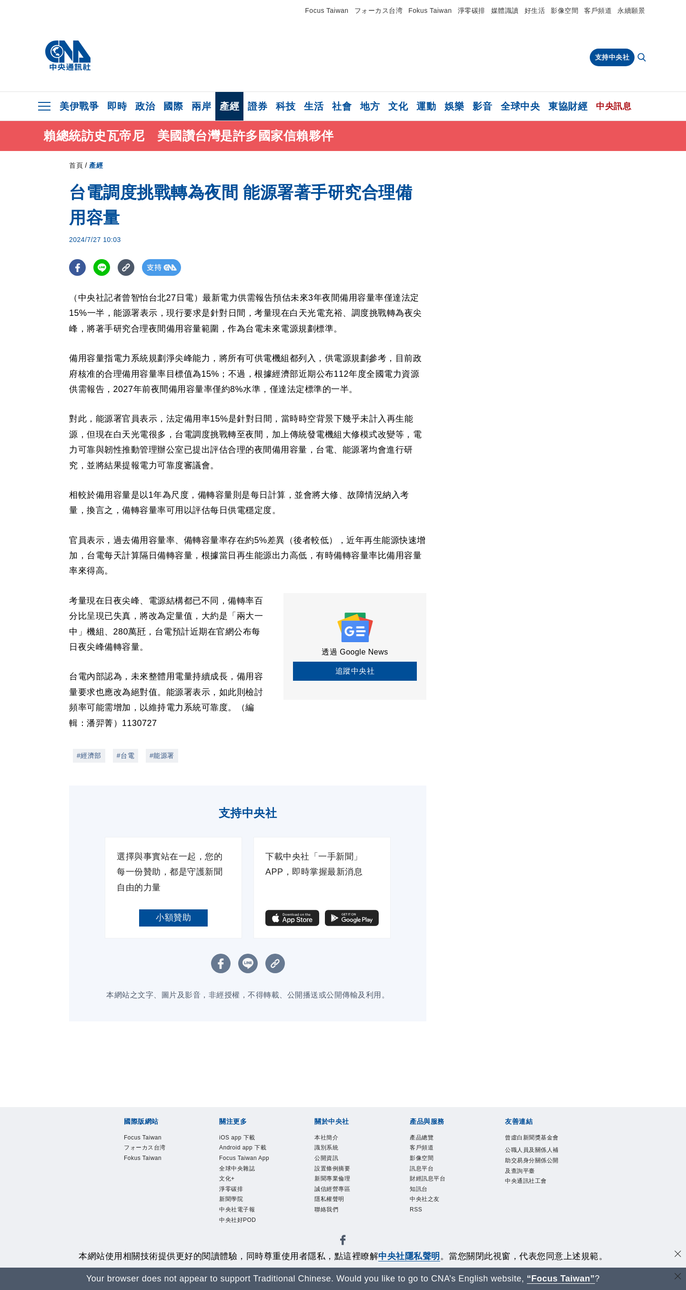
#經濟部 (89, 755)
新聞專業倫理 (333, 1180)
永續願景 (631, 10)
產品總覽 (422, 1138)
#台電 (125, 755)
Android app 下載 (244, 1148)
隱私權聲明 (330, 1202)
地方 (370, 106)
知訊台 (419, 1191)
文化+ (227, 1180)
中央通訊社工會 (527, 1193)
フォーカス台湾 (378, 10)
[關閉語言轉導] (678, 1277)
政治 (145, 106)
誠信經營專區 (333, 1191)
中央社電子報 (238, 1212)
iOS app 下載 (238, 1138)
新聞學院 (232, 1202)
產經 (229, 106)
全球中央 (520, 106)
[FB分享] (77, 267)
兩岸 (201, 106)
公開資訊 (327, 1159)
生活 (313, 106)
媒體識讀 (505, 10)
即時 (117, 106)
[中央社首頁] (68, 55)
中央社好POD (239, 1222)
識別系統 (327, 1148)
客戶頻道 (598, 10)
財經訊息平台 (429, 1180)
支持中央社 (612, 57)
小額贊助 (173, 917)
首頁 (76, 165)
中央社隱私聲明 (409, 1256)
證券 (257, 106)
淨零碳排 (471, 10)
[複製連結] (126, 267)
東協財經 (567, 106)
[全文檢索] (642, 58)
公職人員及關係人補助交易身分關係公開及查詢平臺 (530, 1172)
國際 (173, 106)
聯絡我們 (327, 1212)
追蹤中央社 (355, 671)
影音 (482, 106)
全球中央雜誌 (238, 1170)
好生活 (535, 10)
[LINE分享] (101, 267)
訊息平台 (422, 1170)
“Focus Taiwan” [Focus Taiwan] (561, 1278)
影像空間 (564, 10)
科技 (285, 106)
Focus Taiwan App (245, 1159)
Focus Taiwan (326, 10)
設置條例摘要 (333, 1170)
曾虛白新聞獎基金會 (530, 1143)
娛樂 (454, 106)
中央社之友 (426, 1202)
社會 (342, 106)
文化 (398, 106)
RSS (416, 1212)
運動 (426, 106)
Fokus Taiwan (430, 10)
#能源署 (162, 755)
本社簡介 (327, 1138)
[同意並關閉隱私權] (678, 1255)
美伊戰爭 (79, 106)
